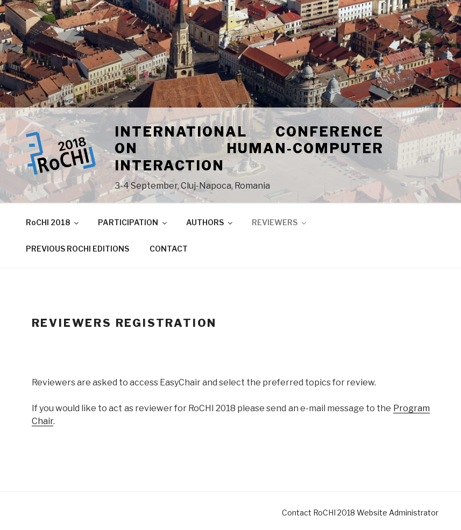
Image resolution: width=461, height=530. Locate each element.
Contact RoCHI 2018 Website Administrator (360, 512)
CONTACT (169, 248)
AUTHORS (210, 222)
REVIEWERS (280, 222)
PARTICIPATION (133, 222)
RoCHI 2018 (53, 222)
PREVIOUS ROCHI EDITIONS (77, 248)
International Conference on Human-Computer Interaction (249, 149)
